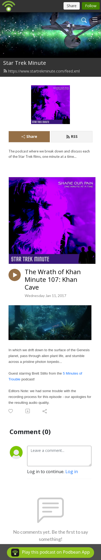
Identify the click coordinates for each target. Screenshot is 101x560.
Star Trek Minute (24, 62)
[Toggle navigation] (95, 20)
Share (29, 136)
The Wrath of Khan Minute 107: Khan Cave (53, 279)
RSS (72, 136)
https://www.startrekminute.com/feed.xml (41, 71)
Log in (71, 471)
